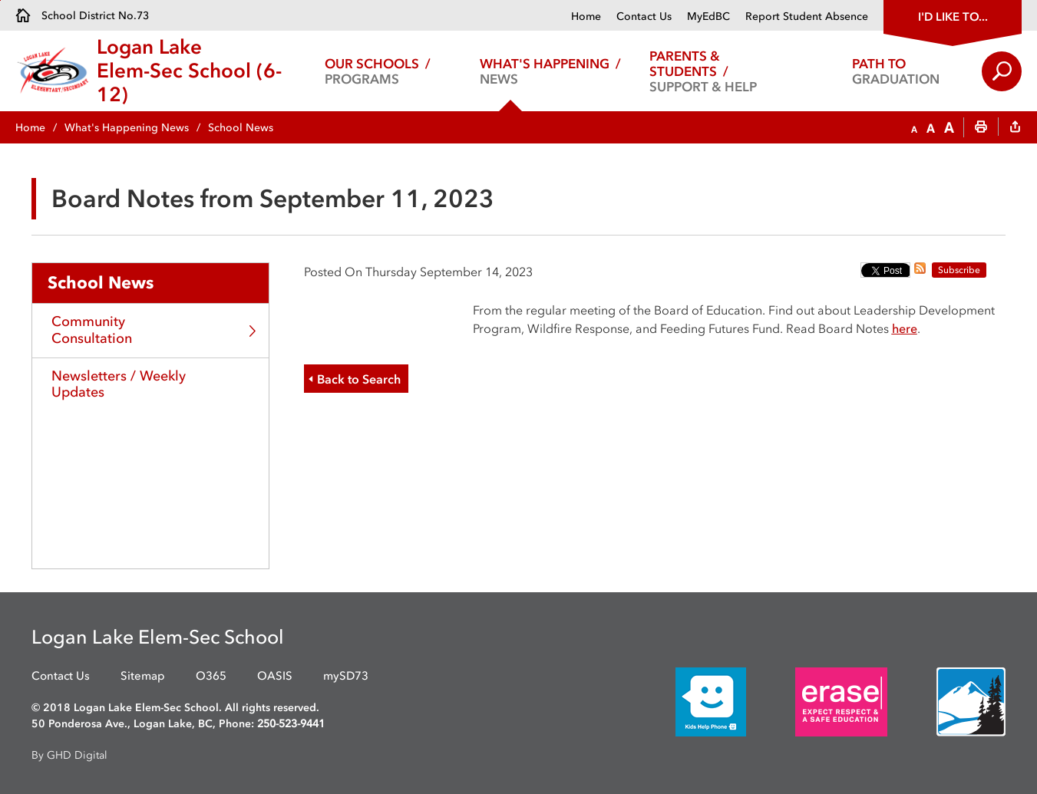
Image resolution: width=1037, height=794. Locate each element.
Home (586, 16)
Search (1002, 71)
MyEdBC (708, 16)
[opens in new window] (687, 700)
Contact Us (644, 16)
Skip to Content (0, 0)
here (904, 328)
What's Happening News (126, 127)
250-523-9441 (291, 723)
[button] (914, 128)
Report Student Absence (806, 16)
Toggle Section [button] (253, 330)
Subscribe (959, 270)
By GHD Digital (69, 755)
